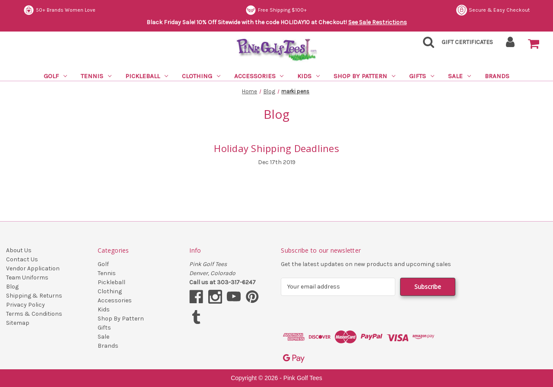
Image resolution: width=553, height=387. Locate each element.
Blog (12, 286)
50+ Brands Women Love (59, 10)
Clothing (201, 76)
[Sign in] (510, 45)
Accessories (259, 76)
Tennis (96, 76)
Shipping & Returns (34, 295)
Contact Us (22, 259)
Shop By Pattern (364, 76)
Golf (55, 76)
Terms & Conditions (34, 313)
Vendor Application (33, 268)
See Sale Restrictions (377, 22)
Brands (497, 76)
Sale (459, 76)
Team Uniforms (27, 277)
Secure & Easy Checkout (493, 10)
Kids (308, 76)
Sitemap (17, 323)
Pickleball (146, 76)
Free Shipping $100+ (276, 10)
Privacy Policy (25, 304)
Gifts (421, 76)
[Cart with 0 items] (533, 44)
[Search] (426, 45)
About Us (19, 250)
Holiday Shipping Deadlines (276, 148)
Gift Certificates (467, 42)
